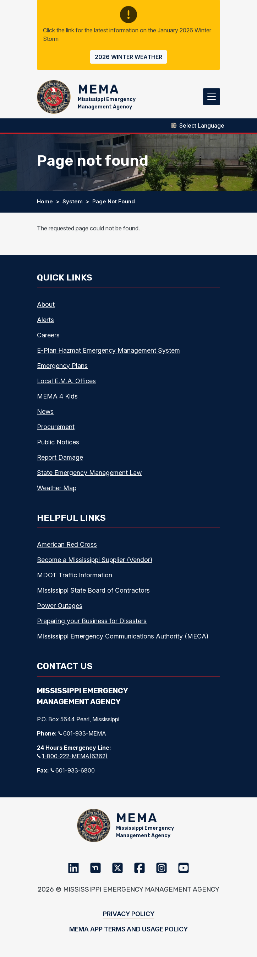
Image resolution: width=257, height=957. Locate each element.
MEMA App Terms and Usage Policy (128, 929)
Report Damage (60, 457)
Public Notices (58, 442)
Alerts (45, 320)
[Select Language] (201, 125)
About (46, 304)
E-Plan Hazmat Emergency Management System (108, 350)
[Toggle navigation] (211, 97)
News (45, 411)
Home (45, 201)
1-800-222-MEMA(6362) (72, 756)
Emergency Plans (62, 365)
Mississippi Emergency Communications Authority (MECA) (122, 636)
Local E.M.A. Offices (66, 381)
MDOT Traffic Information (74, 575)
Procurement (56, 427)
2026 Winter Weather (128, 56)
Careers (48, 335)
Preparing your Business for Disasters (92, 621)
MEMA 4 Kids (57, 396)
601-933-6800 (72, 770)
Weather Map (56, 488)
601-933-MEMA (82, 733)
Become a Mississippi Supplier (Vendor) (94, 560)
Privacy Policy (128, 914)
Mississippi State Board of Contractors (93, 590)
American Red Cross (67, 545)
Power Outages (59, 606)
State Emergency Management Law (89, 472)
